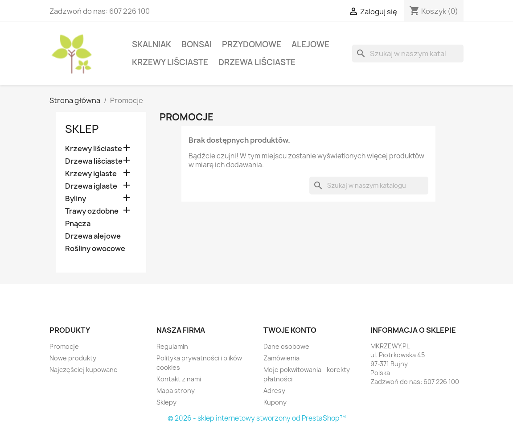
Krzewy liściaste (170, 62)
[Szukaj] (408, 53)
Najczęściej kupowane (83, 369)
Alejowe (310, 44)
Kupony (275, 402)
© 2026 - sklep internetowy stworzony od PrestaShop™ (257, 418)
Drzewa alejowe (93, 236)
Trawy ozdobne (92, 211)
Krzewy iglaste (91, 173)
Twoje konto (289, 330)
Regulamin (172, 346)
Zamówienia (281, 358)
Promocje (64, 346)
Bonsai (196, 44)
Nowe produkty (72, 358)
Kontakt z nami (178, 379)
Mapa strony (175, 390)
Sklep (81, 128)
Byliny (75, 198)
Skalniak (151, 44)
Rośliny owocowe (95, 248)
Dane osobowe (286, 346)
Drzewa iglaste (91, 186)
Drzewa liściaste (256, 62)
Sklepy (166, 402)
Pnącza (77, 223)
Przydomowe (251, 44)
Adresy (274, 390)
